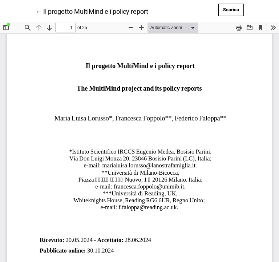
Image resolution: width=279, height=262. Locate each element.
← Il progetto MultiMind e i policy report (91, 11)
